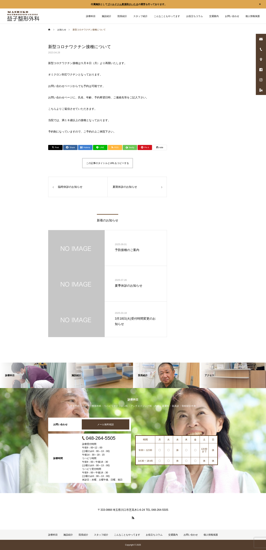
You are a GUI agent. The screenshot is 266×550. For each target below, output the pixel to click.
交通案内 (214, 16)
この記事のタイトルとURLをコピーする (107, 163)
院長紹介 (122, 16)
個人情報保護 (252, 16)
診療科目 (91, 16)
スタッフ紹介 (140, 16)
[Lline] (100, 147)
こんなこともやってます (167, 16)
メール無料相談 (105, 424)
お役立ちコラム (194, 16)
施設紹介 (106, 16)
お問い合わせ (232, 16)
